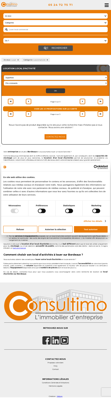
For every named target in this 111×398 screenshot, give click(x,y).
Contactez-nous (55, 137)
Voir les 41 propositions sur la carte (55, 109)
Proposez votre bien (55, 363)
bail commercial (19, 248)
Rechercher (55, 48)
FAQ (55, 366)
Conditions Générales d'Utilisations (55, 383)
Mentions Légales (55, 386)
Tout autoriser (91, 229)
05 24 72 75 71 (60, 4)
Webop (59, 396)
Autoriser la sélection (55, 229)
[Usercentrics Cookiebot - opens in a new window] (96, 167)
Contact (55, 369)
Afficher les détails (93, 221)
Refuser (20, 229)
